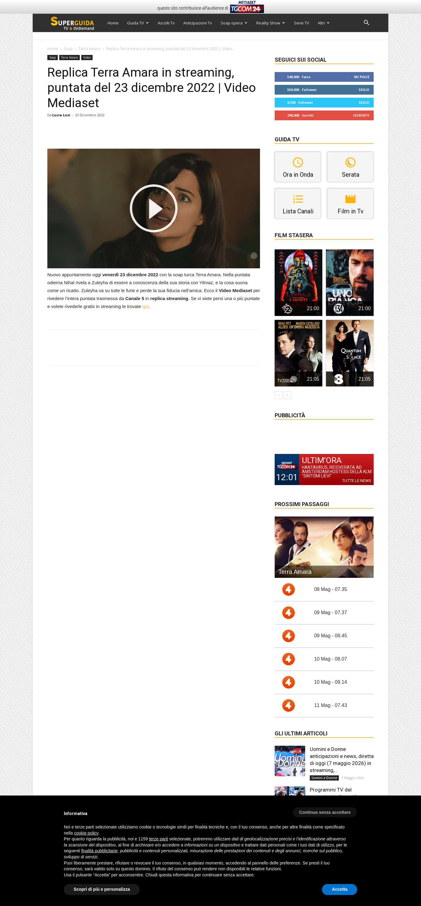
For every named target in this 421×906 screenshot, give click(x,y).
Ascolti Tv (166, 23)
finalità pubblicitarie (99, 850)
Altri (324, 23)
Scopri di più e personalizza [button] (102, 889)
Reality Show (270, 23)
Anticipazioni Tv (197, 23)
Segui (364, 89)
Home (113, 23)
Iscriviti (361, 115)
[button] (366, 23)
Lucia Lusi (61, 115)
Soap (68, 48)
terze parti (158, 838)
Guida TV (138, 23)
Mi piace (361, 76)
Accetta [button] (339, 889)
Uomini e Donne (324, 778)
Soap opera (234, 23)
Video (87, 57)
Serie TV (301, 23)
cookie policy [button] (86, 833)
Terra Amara (90, 48)
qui (145, 306)
